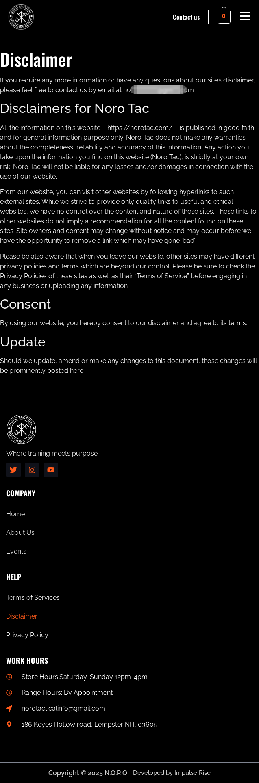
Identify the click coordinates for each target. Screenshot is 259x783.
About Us (20, 532)
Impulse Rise (192, 773)
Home (15, 514)
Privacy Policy (27, 635)
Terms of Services (33, 597)
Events (16, 551)
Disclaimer (21, 616)
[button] (245, 17)
